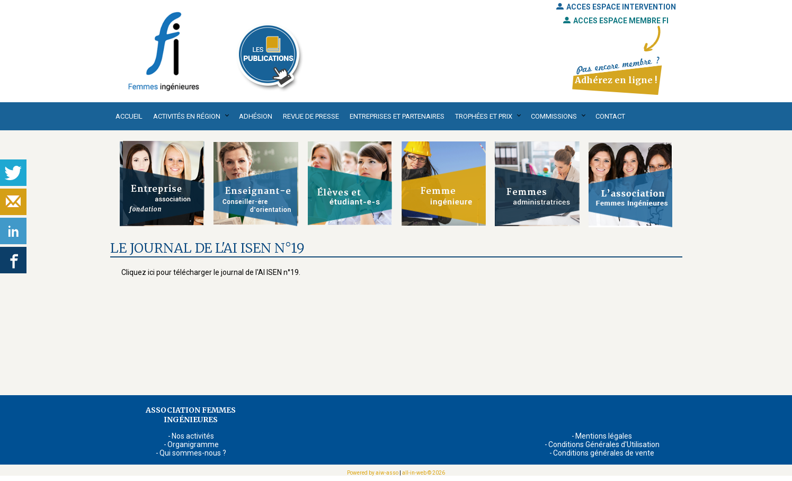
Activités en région (186, 116)
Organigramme (193, 444)
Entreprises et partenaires (397, 116)
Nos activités (193, 436)
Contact (610, 116)
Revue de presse (311, 116)
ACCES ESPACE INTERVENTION (616, 7)
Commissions (554, 116)
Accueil (129, 116)
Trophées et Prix (483, 116)
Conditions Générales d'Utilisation (604, 444)
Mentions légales (603, 436)
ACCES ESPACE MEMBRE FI (616, 20)
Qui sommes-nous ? (192, 453)
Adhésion (255, 116)
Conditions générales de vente (603, 453)
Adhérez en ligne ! (616, 80)
